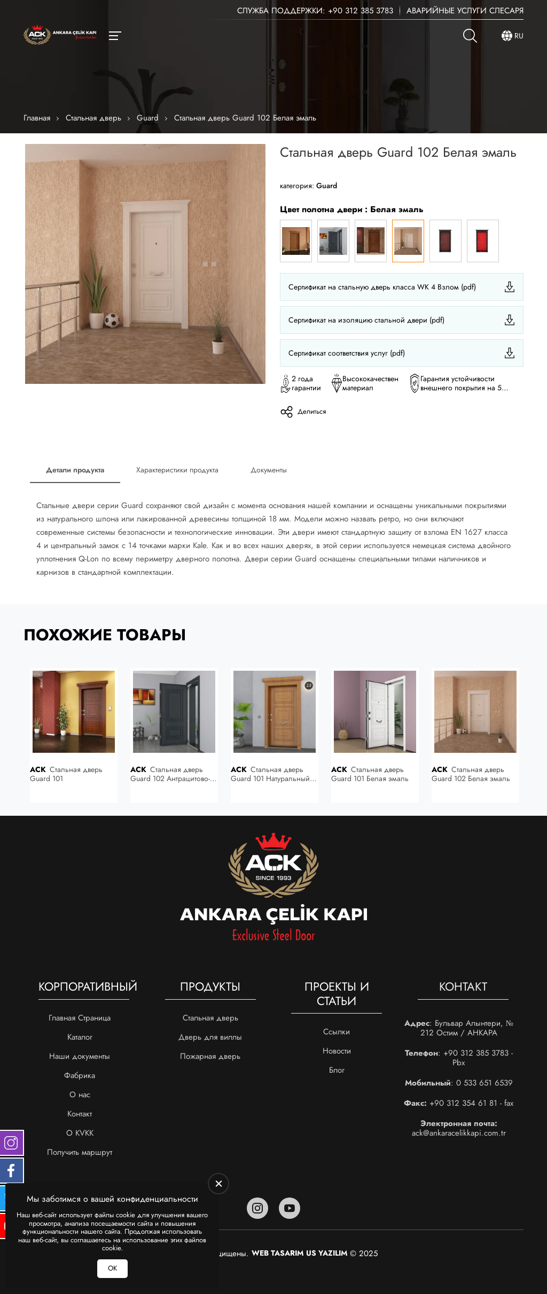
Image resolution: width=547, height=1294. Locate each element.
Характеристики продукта (177, 469)
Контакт (79, 1114)
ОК (112, 1268)
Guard (148, 118)
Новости (337, 1051)
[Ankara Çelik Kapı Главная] (60, 36)
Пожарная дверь (210, 1056)
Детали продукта (75, 469)
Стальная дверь (93, 118)
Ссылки (336, 1031)
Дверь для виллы (210, 1037)
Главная (37, 118)
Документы (269, 469)
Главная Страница (80, 1018)
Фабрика (79, 1075)
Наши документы (79, 1056)
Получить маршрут (79, 1152)
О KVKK (79, 1133)
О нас (79, 1094)
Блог (337, 1070)
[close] (218, 1183)
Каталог (79, 1037)
